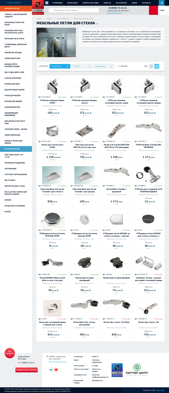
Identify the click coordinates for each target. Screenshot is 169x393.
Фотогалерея (121, 3)
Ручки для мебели (12, 95)
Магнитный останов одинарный (84, 279)
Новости (107, 3)
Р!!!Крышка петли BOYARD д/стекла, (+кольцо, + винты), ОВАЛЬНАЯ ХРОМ (116, 234)
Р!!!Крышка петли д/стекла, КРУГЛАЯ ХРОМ (52, 234)
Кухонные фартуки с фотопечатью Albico (14, 31)
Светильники (10, 169)
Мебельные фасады (13, 52)
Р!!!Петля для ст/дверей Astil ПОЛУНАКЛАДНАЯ (148, 190)
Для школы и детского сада (15, 122)
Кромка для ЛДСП (12, 84)
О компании (57, 3)
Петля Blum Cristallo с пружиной (116, 190)
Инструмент (10, 180)
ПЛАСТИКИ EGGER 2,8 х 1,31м (14, 156)
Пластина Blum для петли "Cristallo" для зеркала (84, 190)
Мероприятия (97, 380)
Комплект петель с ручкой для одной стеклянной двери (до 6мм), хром (148, 279)
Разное (8, 212)
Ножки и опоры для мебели (13, 142)
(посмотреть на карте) (114, 13)
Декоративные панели (14, 90)
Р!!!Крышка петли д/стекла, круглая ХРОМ (84, 234)
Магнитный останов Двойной (116, 278)
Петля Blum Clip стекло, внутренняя (84, 323)
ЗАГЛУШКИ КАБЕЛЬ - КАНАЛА (16, 129)
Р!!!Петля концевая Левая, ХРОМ (52, 101)
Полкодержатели (12, 107)
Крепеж (8, 200)
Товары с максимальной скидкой (16, 15)
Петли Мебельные (12, 149)
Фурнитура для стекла (15, 186)
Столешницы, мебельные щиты (16, 45)
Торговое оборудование (16, 174)
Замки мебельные (12, 135)
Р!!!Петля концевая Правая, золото (84, 101)
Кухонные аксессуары (14, 39)
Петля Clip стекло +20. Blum (116, 322)
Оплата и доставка (91, 3)
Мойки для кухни (12, 58)
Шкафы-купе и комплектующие (12, 65)
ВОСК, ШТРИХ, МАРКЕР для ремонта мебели (16, 193)
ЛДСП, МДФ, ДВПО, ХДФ (14, 72)
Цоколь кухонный (13, 78)
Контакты (146, 3)
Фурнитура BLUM (12, 8)
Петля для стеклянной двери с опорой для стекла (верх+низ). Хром (52, 323)
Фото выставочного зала (57, 362)
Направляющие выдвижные (11, 114)
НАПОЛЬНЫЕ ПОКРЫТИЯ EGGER (14, 23)
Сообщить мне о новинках (26, 370)
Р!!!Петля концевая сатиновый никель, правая (149, 101)
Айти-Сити (160, 390)
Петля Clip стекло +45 (148, 322)
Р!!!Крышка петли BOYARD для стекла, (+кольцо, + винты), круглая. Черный (149, 234)
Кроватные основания (15, 206)
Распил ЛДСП (72, 3)
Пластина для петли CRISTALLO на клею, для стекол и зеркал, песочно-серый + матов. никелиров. (84, 145)
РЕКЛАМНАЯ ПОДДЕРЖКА (15, 163)
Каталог (49, 19)
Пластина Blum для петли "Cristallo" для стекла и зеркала (52, 190)
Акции (134, 3)
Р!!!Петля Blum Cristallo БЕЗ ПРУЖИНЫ (148, 145)
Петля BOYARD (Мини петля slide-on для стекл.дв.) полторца (52, 279)
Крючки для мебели (13, 101)
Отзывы (95, 366)
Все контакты (9, 352)
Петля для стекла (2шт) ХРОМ (52, 145)
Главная (39, 19)
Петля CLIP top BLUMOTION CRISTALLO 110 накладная (116, 145)
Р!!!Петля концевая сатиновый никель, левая (116, 101)
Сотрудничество (80, 375)
